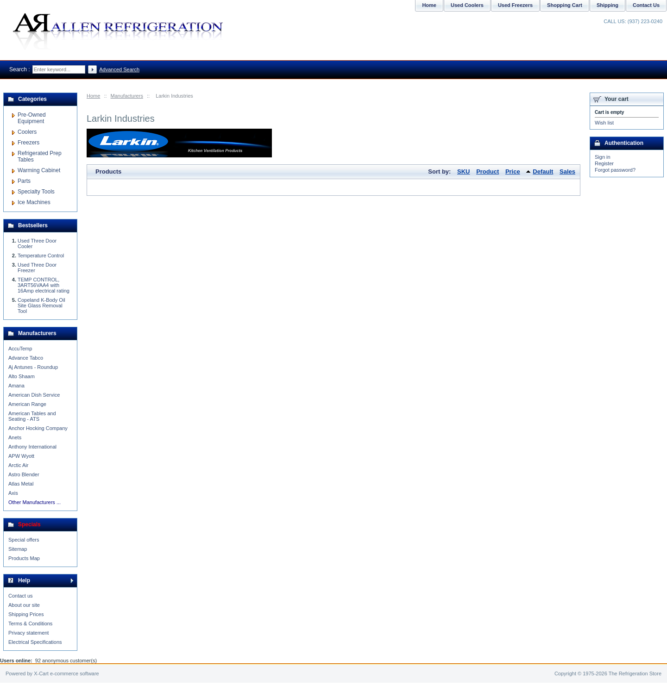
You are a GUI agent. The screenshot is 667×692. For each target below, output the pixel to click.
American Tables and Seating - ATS (32, 416)
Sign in (602, 157)
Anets (14, 437)
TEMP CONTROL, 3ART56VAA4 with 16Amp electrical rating (43, 285)
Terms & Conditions (30, 623)
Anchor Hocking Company (38, 428)
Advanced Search (119, 69)
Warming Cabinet (39, 170)
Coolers (27, 132)
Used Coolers (467, 5)
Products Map (24, 558)
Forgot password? (615, 170)
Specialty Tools (36, 191)
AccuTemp (20, 348)
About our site (24, 605)
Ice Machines (34, 202)
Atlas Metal (20, 483)
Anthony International (32, 446)
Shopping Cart (564, 5)
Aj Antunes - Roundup (33, 367)
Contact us (20, 595)
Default (543, 171)
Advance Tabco (25, 358)
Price (512, 171)
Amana (16, 385)
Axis (13, 493)
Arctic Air (18, 465)
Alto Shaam (21, 376)
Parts (24, 181)
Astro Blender (23, 474)
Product (487, 171)
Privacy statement (28, 633)
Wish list (604, 122)
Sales (567, 171)
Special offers (23, 539)
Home (93, 96)
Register (604, 163)
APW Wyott (21, 456)
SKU (463, 171)
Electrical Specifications (35, 642)
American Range (27, 404)
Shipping (607, 5)
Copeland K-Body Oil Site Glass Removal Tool (41, 305)
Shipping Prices (26, 614)
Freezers (28, 142)
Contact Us (646, 5)
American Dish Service (34, 395)
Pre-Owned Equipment (32, 118)
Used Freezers (515, 5)
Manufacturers (127, 96)
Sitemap (17, 549)
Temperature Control (41, 255)
